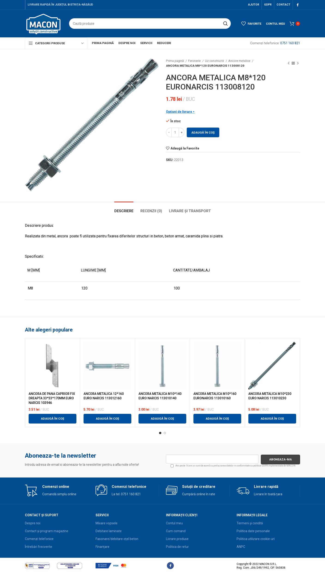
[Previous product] (288, 63)
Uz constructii (215, 61)
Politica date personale (253, 531)
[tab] (123, 209)
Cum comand (176, 531)
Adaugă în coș (203, 132)
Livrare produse (177, 539)
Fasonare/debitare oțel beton (117, 539)
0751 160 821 (290, 43)
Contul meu (174, 523)
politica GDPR (260, 465)
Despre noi (32, 523)
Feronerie (194, 61)
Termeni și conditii (250, 523)
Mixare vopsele (106, 523)
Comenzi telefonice (39, 539)
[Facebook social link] (297, 5)
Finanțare (102, 547)
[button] (52, 419)
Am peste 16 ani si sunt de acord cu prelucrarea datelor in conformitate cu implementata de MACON (233, 465)
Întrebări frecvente (38, 547)
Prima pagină (175, 61)
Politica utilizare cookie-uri (256, 539)
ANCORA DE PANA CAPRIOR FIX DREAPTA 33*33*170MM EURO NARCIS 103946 (52, 398)
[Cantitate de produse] (175, 132)
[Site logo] (43, 23)
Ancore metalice (239, 61)
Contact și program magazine (46, 531)
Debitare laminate (109, 531)
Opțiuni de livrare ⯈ (180, 111)
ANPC (241, 547)
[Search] (150, 23)
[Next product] (297, 63)
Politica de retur (177, 547)
